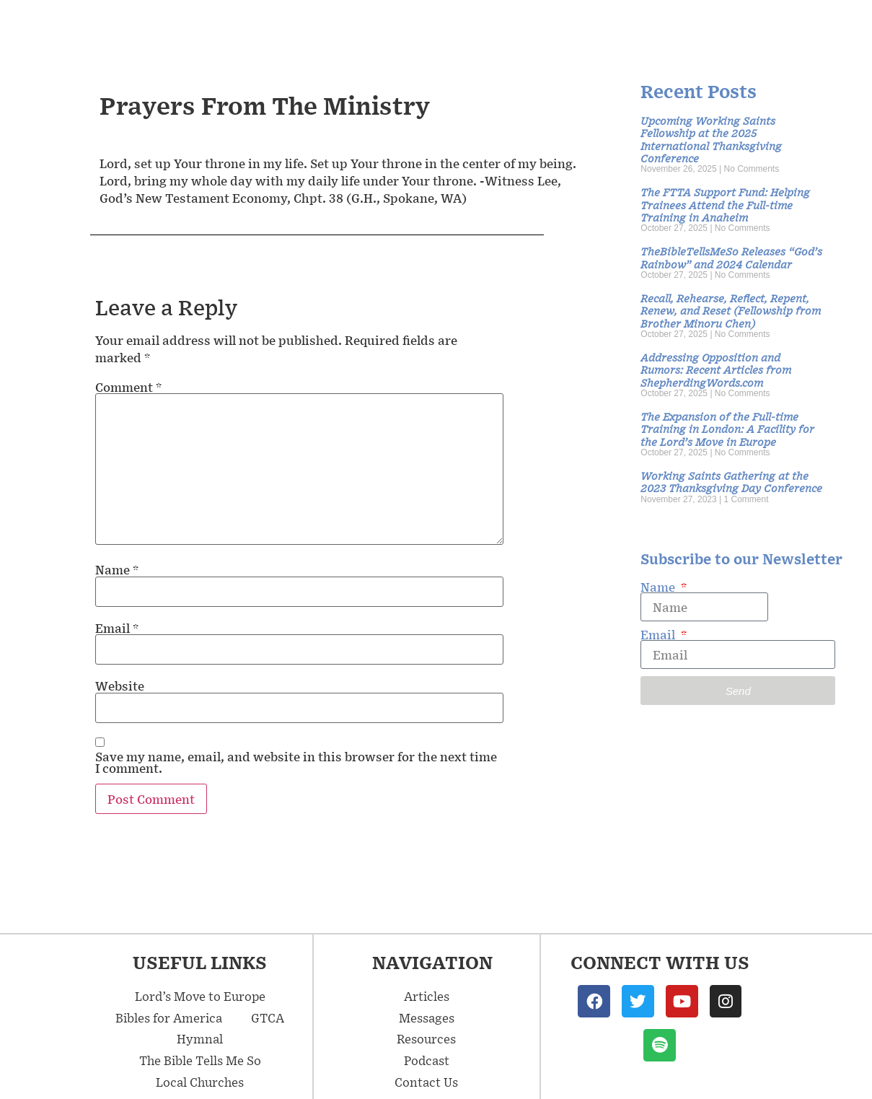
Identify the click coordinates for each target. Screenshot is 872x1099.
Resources (618, 27)
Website (119, 685)
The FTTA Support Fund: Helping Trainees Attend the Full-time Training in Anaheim (725, 204)
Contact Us (808, 27)
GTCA (267, 1017)
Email (116, 628)
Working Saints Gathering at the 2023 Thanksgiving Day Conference (731, 481)
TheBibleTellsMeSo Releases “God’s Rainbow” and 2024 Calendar (731, 257)
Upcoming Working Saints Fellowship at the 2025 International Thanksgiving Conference (711, 139)
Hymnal (200, 1038)
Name (116, 569)
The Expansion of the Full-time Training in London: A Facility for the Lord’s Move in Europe (727, 428)
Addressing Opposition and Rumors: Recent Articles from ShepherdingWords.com (715, 369)
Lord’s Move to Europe (200, 995)
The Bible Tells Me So (200, 1060)
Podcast (712, 27)
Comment (128, 387)
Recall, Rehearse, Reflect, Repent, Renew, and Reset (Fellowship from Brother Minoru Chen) (730, 310)
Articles (516, 27)
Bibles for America (168, 1017)
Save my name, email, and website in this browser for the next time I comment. (296, 762)
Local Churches (200, 1081)
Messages (408, 27)
